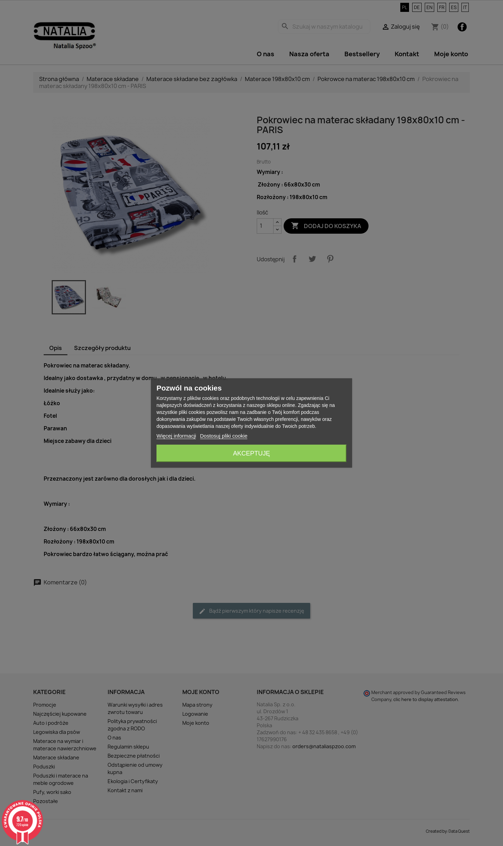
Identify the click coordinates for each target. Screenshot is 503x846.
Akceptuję (251, 453)
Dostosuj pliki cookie (224, 436)
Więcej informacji (176, 436)
